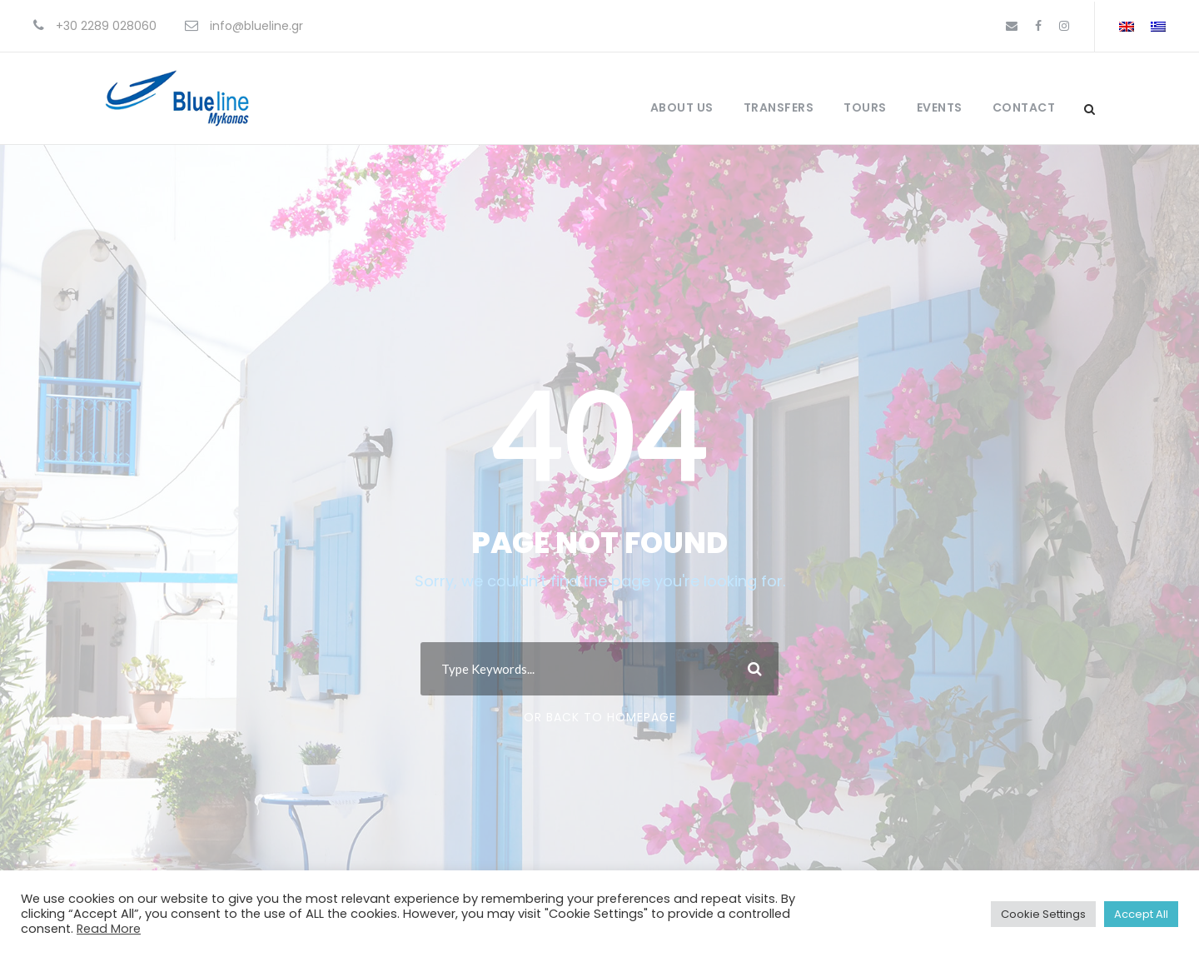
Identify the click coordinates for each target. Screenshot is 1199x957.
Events (940, 107)
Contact (1024, 107)
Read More (109, 928)
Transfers (779, 107)
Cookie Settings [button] (1043, 914)
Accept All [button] (1141, 914)
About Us (682, 107)
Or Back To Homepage (600, 717)
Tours (865, 107)
